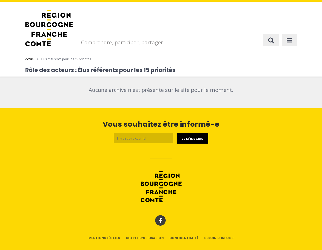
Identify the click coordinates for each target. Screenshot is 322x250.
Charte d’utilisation (145, 238)
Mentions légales (104, 238)
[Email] (143, 138)
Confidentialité (184, 238)
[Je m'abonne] (192, 138)
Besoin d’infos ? (219, 238)
